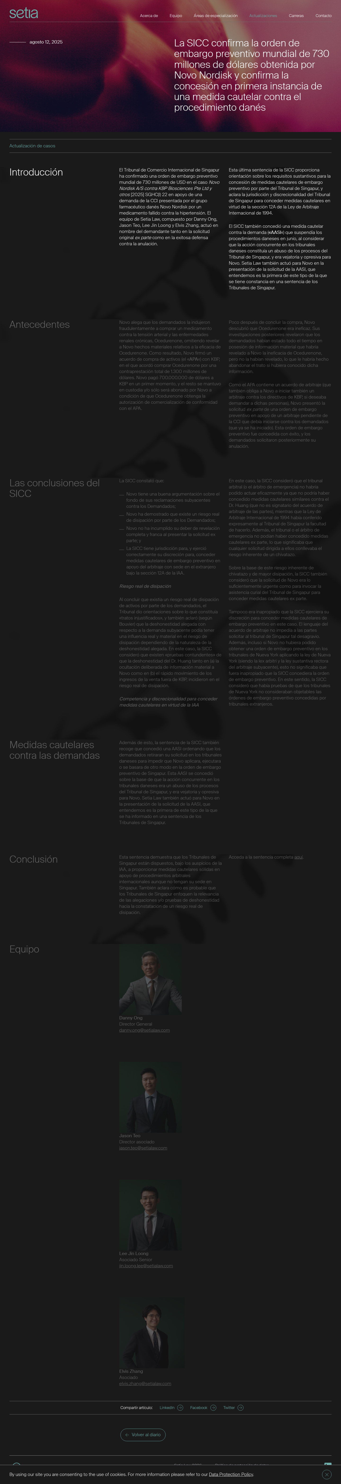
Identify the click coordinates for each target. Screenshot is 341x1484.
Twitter (233, 1408)
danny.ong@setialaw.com (144, 1030)
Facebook (203, 1408)
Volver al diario (143, 1435)
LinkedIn (171, 1408)
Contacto (324, 15)
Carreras (296, 15)
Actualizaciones (263, 15)
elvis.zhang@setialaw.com (145, 1384)
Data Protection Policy (231, 1474)
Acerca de (149, 15)
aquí (298, 857)
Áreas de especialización (216, 15)
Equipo (176, 15)
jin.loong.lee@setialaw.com (146, 1266)
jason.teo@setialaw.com (143, 1148)
